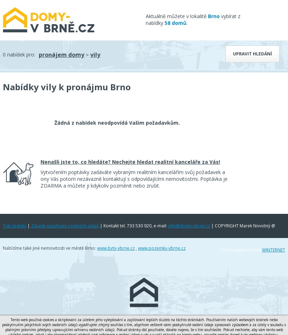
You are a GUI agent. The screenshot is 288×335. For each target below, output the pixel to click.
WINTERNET (273, 250)
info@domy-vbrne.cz (189, 226)
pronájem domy (61, 55)
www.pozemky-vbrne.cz (162, 248)
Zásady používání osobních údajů (65, 226)
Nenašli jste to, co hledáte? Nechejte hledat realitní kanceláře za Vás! (130, 161)
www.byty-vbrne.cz (116, 248)
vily (95, 55)
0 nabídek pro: (19, 54)
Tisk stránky (14, 226)
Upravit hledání (252, 54)
